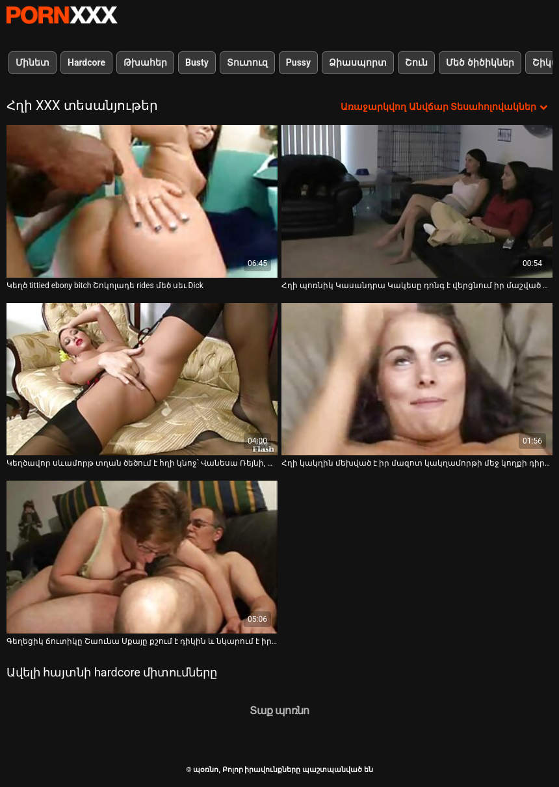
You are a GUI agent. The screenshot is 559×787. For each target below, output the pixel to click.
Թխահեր (145, 62)
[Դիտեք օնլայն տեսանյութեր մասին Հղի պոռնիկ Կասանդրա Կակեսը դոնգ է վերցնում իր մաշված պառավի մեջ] (416, 201)
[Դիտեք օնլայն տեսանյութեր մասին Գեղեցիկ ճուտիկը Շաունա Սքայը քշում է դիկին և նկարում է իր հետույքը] (142, 557)
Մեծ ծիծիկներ (480, 62)
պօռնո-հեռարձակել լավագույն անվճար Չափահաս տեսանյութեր (62, 15)
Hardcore (86, 62)
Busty (197, 62)
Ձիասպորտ (358, 62)
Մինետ (32, 62)
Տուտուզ (247, 62)
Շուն (416, 62)
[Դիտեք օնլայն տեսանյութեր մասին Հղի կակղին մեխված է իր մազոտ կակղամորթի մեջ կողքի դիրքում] (416, 379)
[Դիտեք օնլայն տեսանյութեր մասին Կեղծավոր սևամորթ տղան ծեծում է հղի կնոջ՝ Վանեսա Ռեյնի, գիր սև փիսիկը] (142, 379)
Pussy (298, 62)
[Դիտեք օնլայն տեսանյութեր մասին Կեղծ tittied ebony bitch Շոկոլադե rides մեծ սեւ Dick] (142, 201)
